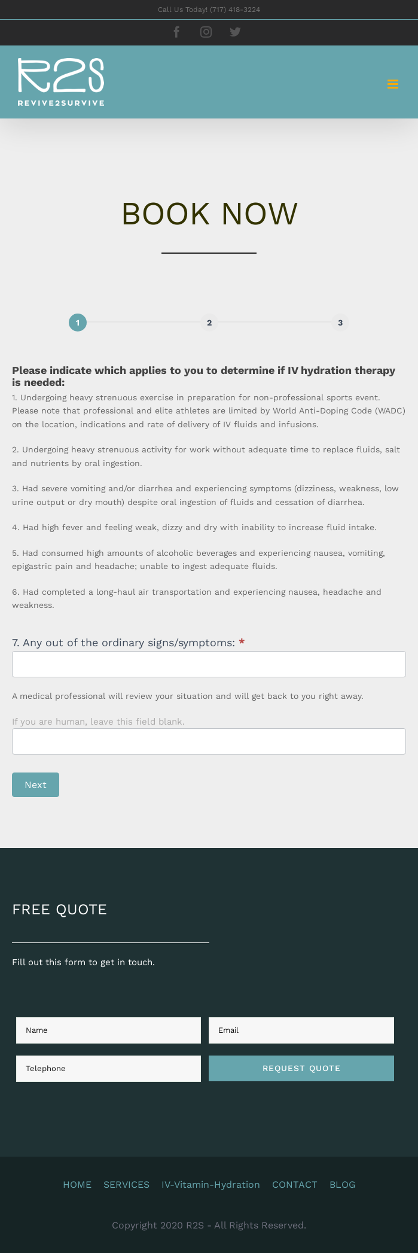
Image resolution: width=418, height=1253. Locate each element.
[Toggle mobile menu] (394, 84)
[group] (216, 325)
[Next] (216, 323)
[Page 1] (85, 323)
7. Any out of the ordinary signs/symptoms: (135, 642)
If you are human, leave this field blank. (105, 721)
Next (43, 784)
